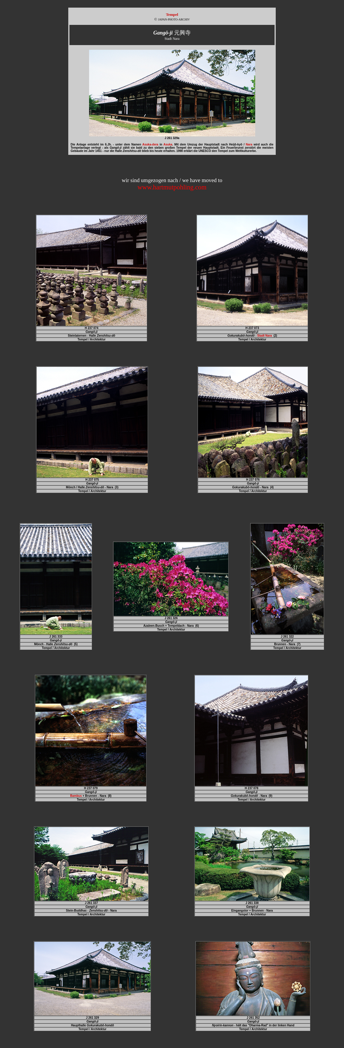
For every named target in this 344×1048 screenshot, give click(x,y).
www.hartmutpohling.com (172, 187)
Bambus (75, 795)
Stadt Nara (264, 335)
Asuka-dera (150, 144)
